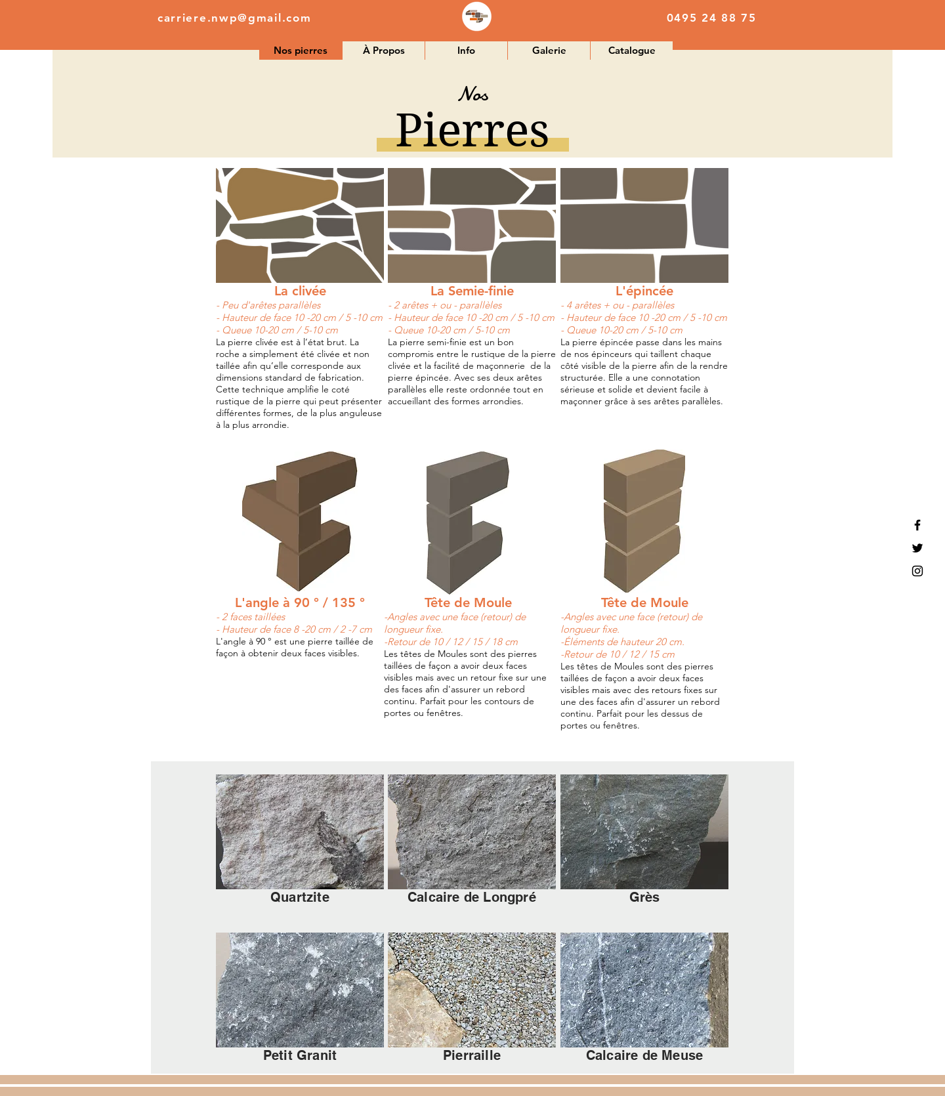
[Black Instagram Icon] (917, 571)
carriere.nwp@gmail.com (234, 17)
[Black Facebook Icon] (917, 525)
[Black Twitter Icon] (917, 548)
